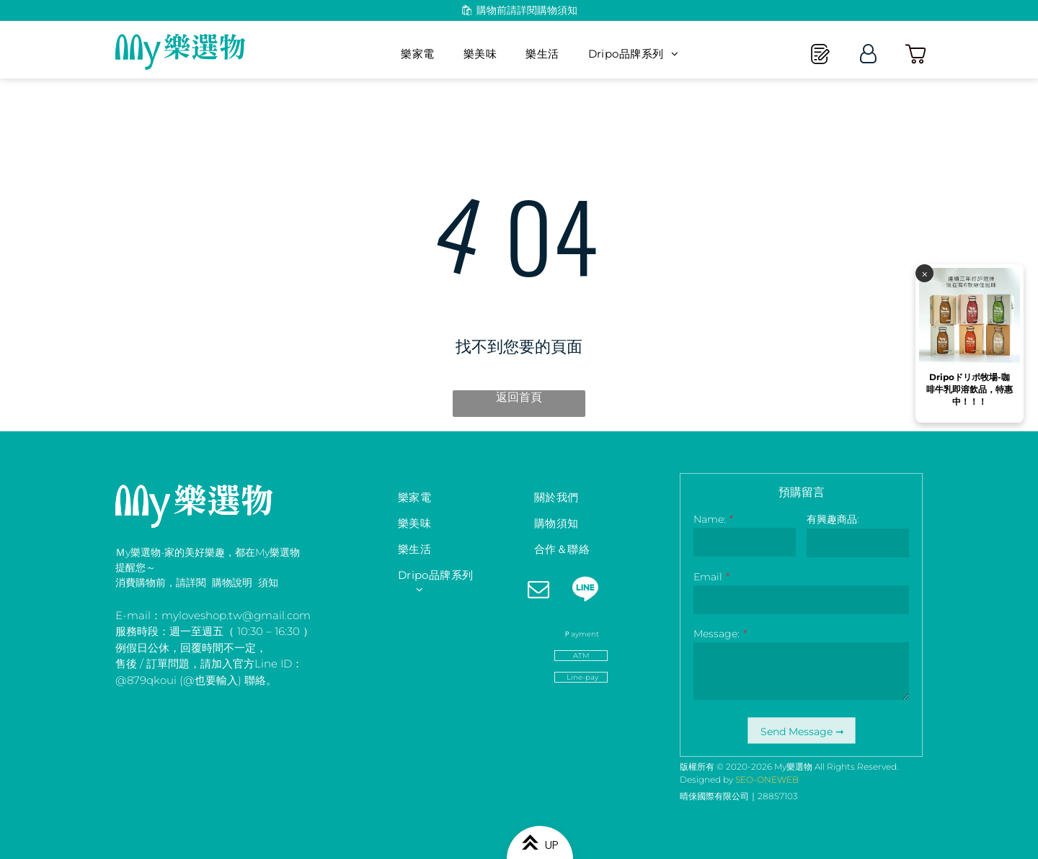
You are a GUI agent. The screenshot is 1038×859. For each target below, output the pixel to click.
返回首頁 (519, 397)
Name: (709, 519)
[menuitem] (417, 54)
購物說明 (232, 582)
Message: (716, 633)
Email (707, 576)
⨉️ (925, 680)
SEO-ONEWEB (767, 779)
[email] (538, 591)
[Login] (868, 53)
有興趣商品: (833, 519)
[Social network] (585, 591)
